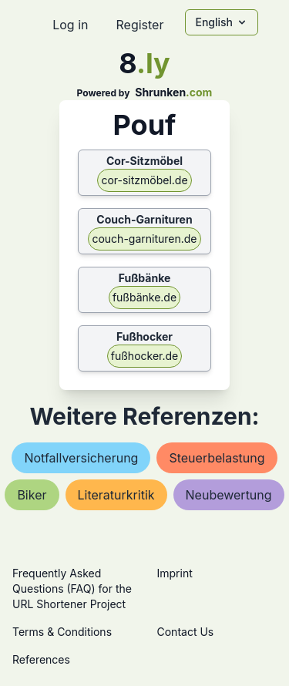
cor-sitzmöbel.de (144, 180)
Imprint (175, 573)
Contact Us (185, 631)
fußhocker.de (144, 355)
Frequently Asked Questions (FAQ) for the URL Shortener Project (72, 588)
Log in (70, 24)
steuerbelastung (216, 458)
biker (31, 495)
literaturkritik (116, 495)
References (41, 659)
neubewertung (229, 495)
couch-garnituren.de (144, 238)
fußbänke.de (144, 297)
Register (139, 24)
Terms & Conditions (62, 631)
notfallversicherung (81, 458)
